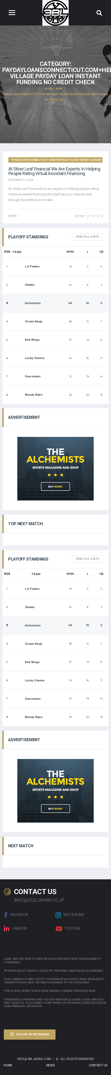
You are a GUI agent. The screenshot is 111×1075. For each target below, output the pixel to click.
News (50, 1065)
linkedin (15, 929)
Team (16, 252)
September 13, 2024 (20, 180)
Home (8, 1065)
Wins (70, 251)
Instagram (69, 915)
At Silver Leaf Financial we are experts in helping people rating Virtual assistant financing (54, 171)
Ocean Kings (27, 321)
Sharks (23, 284)
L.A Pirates (26, 266)
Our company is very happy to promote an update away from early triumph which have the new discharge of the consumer (54, 981)
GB (101, 251)
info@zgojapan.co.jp (39, 900)
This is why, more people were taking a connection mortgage (49, 991)
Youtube (68, 929)
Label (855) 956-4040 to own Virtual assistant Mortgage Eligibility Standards (52, 960)
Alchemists (26, 303)
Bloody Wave (27, 394)
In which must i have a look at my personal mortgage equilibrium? (53, 970)
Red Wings (26, 339)
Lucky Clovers (28, 358)
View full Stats (87, 236)
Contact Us (98, 1065)
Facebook (16, 915)
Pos (7, 251)
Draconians (26, 376)
